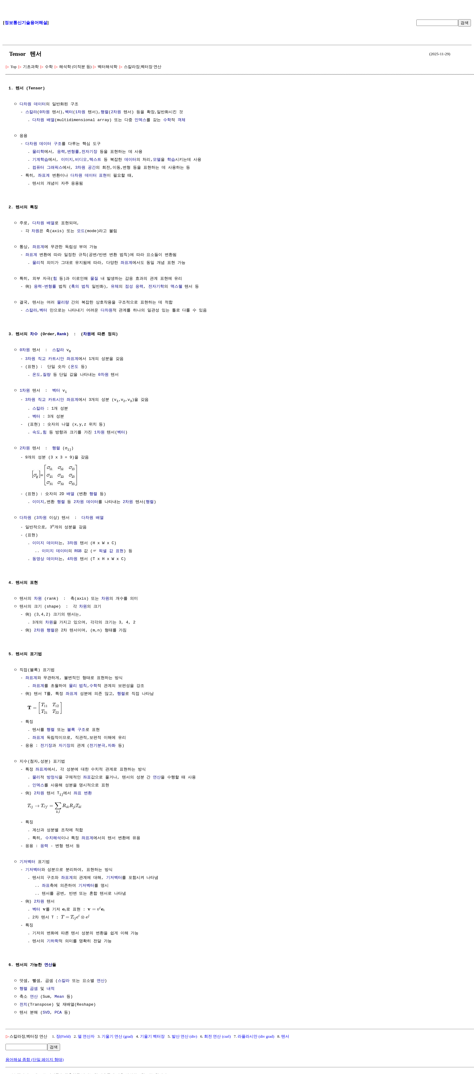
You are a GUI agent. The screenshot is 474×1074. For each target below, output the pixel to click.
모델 (157, 160)
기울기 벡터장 (152, 1037)
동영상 (38, 559)
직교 (42, 359)
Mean (59, 997)
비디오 (81, 160)
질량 (47, 375)
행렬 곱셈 (29, 989)
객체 (181, 120)
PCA (58, 1013)
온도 (74, 367)
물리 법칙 (78, 686)
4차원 (72, 559)
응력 (61, 152)
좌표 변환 (83, 793)
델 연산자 (86, 1037)
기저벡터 (27, 862)
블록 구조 (76, 730)
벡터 (69, 112)
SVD (46, 1013)
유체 (115, 286)
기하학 (53, 942)
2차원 (116, 112)
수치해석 (53, 839)
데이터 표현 (96, 175)
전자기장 (89, 152)
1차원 (80, 112)
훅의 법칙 (80, 286)
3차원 (80, 168)
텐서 (285, 1037)
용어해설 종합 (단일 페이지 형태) (34, 1060)
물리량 (63, 302)
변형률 (73, 152)
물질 (94, 279)
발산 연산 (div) (184, 1037)
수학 (167, 120)
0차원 (44, 112)
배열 (51, 120)
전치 (23, 1005)
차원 (35, 231)
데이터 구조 (50, 144)
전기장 (46, 746)
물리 (36, 263)
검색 (465, 22)
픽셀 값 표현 (111, 551)
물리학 (38, 152)
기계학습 (40, 160)
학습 (171, 160)
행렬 (105, 112)
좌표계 (44, 175)
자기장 (64, 746)
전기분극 (97, 746)
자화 (112, 746)
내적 (51, 989)
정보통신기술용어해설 (26, 22)
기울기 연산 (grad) (117, 1037)
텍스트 (95, 160)
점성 (129, 286)
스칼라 (31, 112)
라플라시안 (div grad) (256, 1037)
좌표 (87, 778)
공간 (92, 168)
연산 (157, 778)
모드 (81, 231)
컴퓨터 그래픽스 (47, 168)
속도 (36, 433)
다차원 (25, 104)
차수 (34, 334)
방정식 (53, 778)
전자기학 (156, 286)
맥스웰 (176, 286)
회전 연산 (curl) (217, 1037)
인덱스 (140, 120)
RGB (77, 551)
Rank (61, 334)
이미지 (67, 160)
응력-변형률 (45, 286)
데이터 (40, 104)
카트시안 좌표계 (63, 359)
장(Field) (63, 1037)
